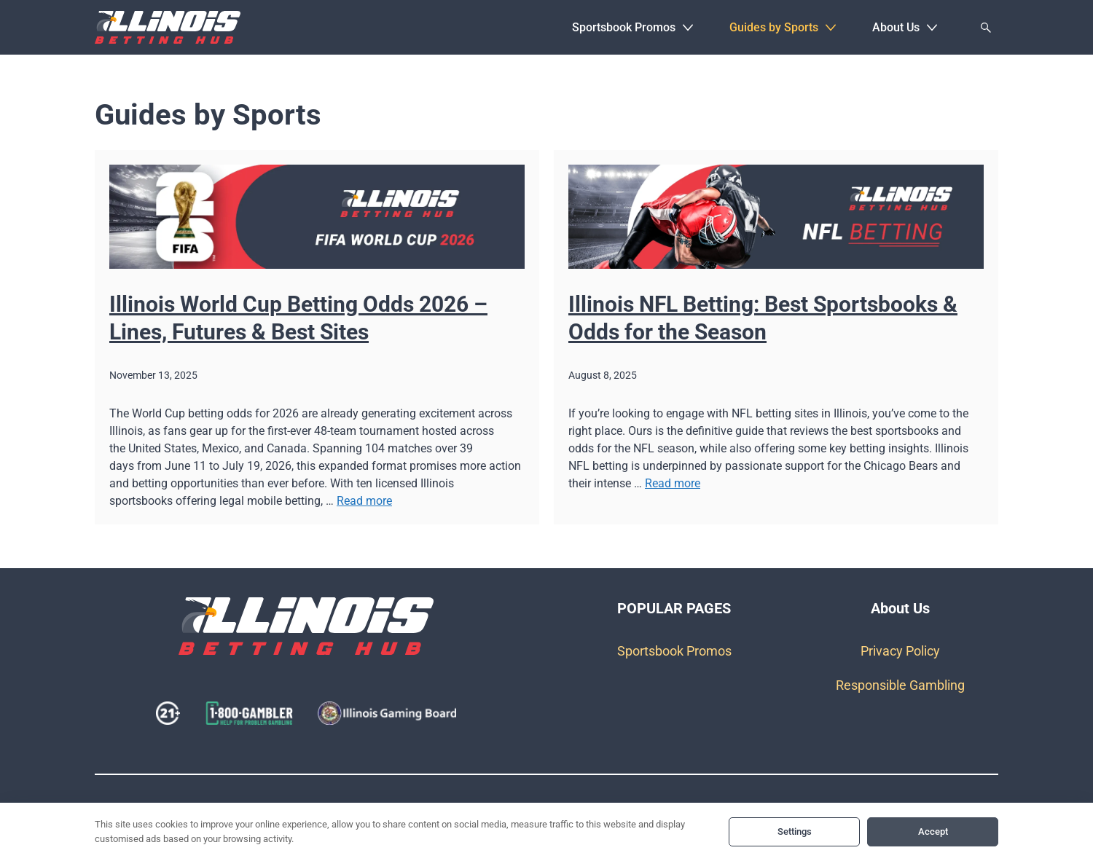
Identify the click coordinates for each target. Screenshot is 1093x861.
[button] (687, 27)
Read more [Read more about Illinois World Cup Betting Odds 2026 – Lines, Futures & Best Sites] (364, 501)
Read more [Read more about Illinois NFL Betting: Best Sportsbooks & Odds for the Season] (672, 483)
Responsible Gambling (900, 685)
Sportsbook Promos (674, 650)
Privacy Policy (900, 650)
